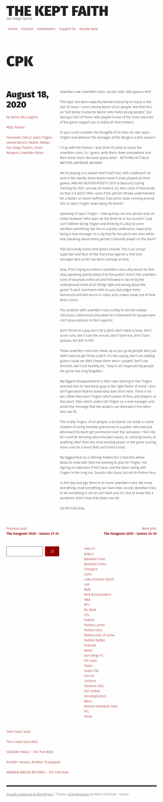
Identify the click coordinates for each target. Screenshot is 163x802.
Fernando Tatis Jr (18, 137)
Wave (88, 701)
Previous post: (44, 531)
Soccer (89, 676)
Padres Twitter (38, 143)
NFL (87, 605)
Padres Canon (94, 625)
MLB (9, 127)
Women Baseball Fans (100, 706)
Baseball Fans (94, 559)
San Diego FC (94, 655)
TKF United (92, 691)
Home (12, 29)
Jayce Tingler (42, 137)
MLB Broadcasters (97, 595)
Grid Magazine (78, 794)
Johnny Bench (16, 143)
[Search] (52, 551)
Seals (88, 666)
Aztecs (89, 554)
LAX (86, 584)
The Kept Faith (57, 11)
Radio (88, 650)
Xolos (88, 716)
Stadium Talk (94, 686)
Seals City (91, 671)
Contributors (46, 29)
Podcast (27, 29)
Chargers (90, 569)
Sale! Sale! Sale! (18, 732)
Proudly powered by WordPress (29, 794)
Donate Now (88, 29)
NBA (87, 600)
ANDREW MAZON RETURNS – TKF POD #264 (37, 772)
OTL (87, 615)
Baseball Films (95, 564)
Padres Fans (93, 630)
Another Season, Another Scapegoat (33, 762)
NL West (90, 610)
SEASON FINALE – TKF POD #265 (29, 752)
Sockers (90, 681)
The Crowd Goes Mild (22, 742)
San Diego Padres (19, 148)
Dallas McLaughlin (24, 117)
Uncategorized (95, 696)
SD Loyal (90, 661)
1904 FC (89, 549)
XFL (86, 711)
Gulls (88, 574)
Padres (19, 127)
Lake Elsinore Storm (99, 579)
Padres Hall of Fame (99, 635)
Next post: (119, 531)
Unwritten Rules (32, 153)
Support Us (67, 29)
